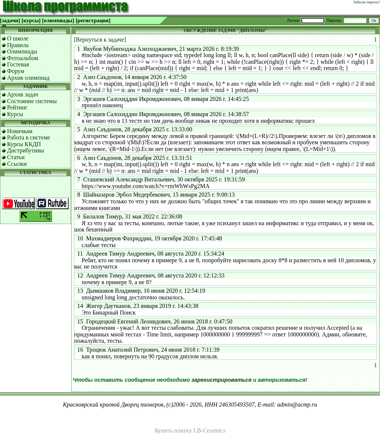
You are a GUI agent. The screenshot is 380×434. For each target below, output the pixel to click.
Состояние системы (32, 101)
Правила (18, 45)
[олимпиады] (58, 20)
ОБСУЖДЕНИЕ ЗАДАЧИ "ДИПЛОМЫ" (225, 30)
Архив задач (22, 94)
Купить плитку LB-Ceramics (190, 430)
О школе (18, 38)
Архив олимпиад (28, 78)
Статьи (15, 157)
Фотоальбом (22, 58)
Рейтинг (17, 107)
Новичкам (19, 131)
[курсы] (31, 20)
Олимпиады (22, 51)
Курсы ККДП (24, 144)
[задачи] (10, 20)
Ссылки (17, 164)
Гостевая (18, 64)
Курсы (15, 114)
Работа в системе (28, 137)
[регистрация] (93, 20)
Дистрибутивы (25, 150)
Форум (15, 71)
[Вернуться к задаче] (100, 39)
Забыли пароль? (366, 2)
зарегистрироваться (221, 380)
